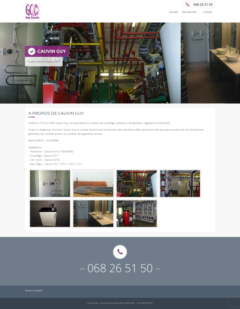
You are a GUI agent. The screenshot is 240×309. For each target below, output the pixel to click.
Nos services (189, 12)
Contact (207, 12)
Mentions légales (34, 291)
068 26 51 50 (198, 4)
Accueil (173, 12)
